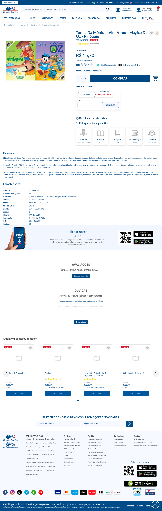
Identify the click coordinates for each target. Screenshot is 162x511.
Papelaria (77, 18)
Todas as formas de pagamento (89, 71)
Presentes (111, 18)
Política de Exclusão (94, 446)
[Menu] (144, 9)
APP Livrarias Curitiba (71, 449)
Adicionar (154, 78)
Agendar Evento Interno (72, 446)
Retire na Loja (68, 459)
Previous (6, 373)
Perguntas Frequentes (95, 439)
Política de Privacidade (95, 452)
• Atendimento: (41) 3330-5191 (82, 3)
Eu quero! (129, 424)
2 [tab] (80, 400)
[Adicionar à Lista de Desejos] (151, 33)
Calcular (110, 105)
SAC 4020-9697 (139, 439)
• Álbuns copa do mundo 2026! (146, 2)
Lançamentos (129, 18)
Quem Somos (118, 442)
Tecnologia (94, 18)
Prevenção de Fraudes (95, 459)
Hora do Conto (69, 452)
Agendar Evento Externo (72, 442)
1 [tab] (78, 400)
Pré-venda (147, 18)
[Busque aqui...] (63, 9)
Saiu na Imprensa (69, 462)
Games (63, 18)
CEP (79, 100)
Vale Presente (68, 465)
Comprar (120, 78)
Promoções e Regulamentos (97, 462)
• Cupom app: (107, 2)
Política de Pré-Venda (95, 449)
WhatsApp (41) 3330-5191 (143, 442)
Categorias (14, 18)
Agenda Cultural (69, 439)
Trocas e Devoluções (95, 465)
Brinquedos (47, 18)
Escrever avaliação (81, 276)
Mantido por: (135, 506)
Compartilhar (157, 33)
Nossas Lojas (118, 439)
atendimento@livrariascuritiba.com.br (146, 446)
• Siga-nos (126, 3)
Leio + (66, 455)
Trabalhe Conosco (120, 446)
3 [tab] (83, 400)
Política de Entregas (94, 442)
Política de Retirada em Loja (97, 455)
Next (156, 373)
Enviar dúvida (81, 322)
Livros (32, 18)
